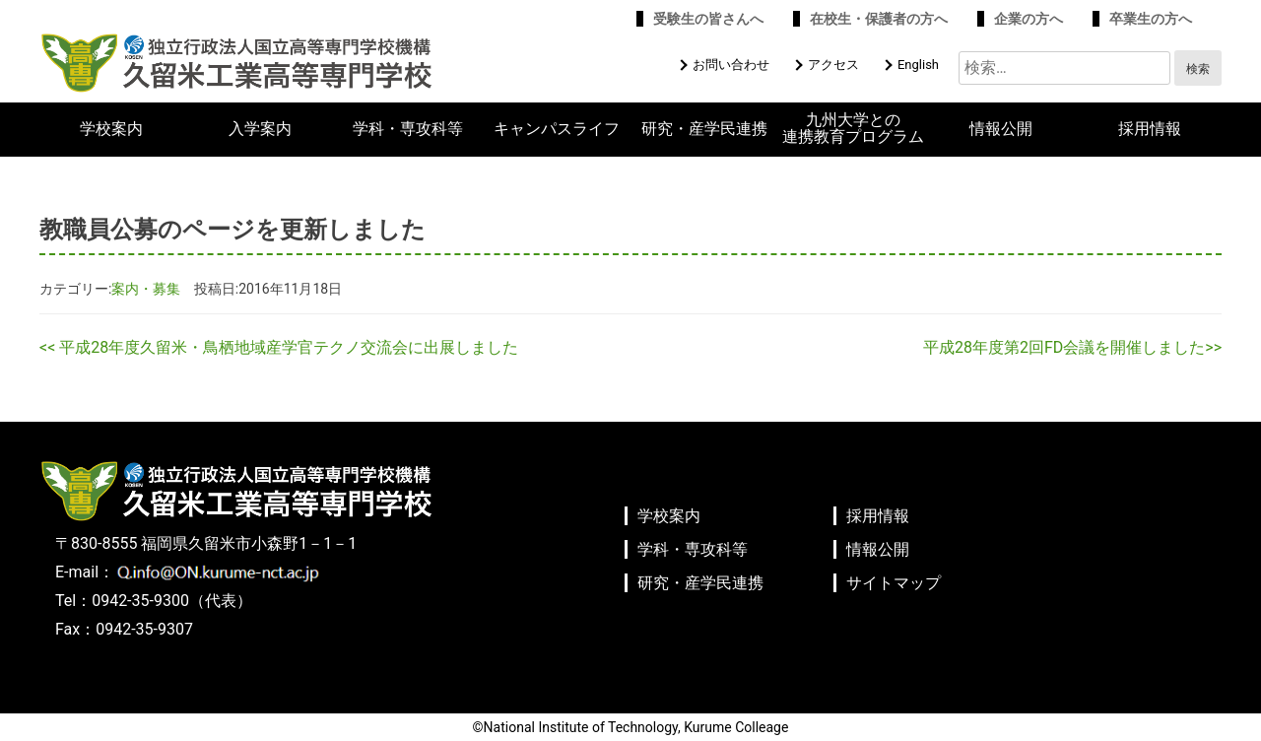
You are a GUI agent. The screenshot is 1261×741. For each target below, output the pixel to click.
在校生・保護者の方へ (879, 19)
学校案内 (111, 129)
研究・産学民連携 (704, 129)
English (918, 64)
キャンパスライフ (557, 129)
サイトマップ (893, 582)
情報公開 (1000, 129)
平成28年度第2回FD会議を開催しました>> (1072, 347)
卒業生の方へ (1150, 19)
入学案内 (260, 129)
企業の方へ (1028, 19)
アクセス (833, 64)
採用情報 (1149, 129)
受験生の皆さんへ (708, 19)
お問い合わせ (731, 64)
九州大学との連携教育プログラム (853, 128)
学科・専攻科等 (408, 129)
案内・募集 (145, 289)
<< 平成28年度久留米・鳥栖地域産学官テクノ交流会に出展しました (278, 347)
